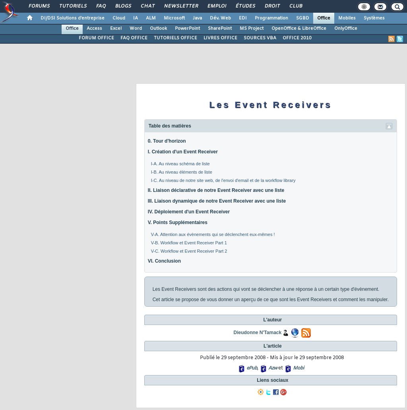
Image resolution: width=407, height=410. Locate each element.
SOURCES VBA (260, 38)
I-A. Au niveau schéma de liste (180, 163)
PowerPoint (187, 28)
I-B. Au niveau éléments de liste (181, 172)
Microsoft (174, 18)
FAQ (100, 6)
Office (323, 18)
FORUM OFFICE (96, 38)
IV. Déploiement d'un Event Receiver (189, 212)
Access (94, 28)
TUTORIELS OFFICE (175, 38)
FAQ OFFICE (133, 38)
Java (197, 18)
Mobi (298, 368)
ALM (151, 18)
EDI (243, 18)
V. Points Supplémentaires (177, 222)
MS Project (252, 28)
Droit (272, 6)
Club (295, 6)
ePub (251, 368)
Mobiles (347, 18)
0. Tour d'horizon (167, 141)
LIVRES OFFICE (220, 38)
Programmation (271, 18)
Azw (272, 368)
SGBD (302, 18)
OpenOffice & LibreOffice (298, 28)
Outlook (158, 28)
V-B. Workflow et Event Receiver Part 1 (189, 242)
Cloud (118, 18)
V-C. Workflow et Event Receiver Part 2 (189, 251)
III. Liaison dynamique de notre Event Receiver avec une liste (217, 201)
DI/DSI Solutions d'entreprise (73, 18)
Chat (147, 6)
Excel (116, 28)
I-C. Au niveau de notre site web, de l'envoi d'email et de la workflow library (223, 180)
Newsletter (180, 6)
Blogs (123, 6)
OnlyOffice (345, 28)
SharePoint (220, 28)
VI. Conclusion (164, 261)
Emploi (216, 6)
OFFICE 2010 (297, 38)
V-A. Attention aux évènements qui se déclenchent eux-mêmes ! (213, 234)
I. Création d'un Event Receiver (183, 152)
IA (135, 18)
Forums (38, 6)
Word (136, 28)
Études (245, 6)
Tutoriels (72, 6)
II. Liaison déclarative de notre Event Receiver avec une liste (216, 190)
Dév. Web (220, 18)
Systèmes (374, 18)
